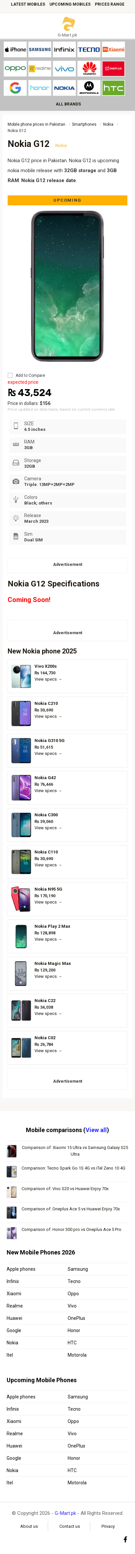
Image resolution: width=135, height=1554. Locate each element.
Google (14, 1330)
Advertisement (67, 564)
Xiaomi (14, 1293)
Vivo (72, 1306)
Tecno (74, 1281)
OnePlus (76, 1318)
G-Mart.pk (65, 1513)
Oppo (73, 1293)
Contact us (69, 1526)
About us (29, 1526)
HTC (72, 1342)
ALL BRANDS (68, 104)
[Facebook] (125, 1539)
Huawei (14, 1318)
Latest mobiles (28, 4)
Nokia (31, 651)
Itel (10, 1355)
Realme (15, 1306)
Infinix (13, 1281)
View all (96, 1129)
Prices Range (109, 4)
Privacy (108, 1526)
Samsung (78, 1269)
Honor (74, 1330)
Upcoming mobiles (70, 4)
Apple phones (21, 1269)
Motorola (77, 1355)
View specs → (48, 679)
